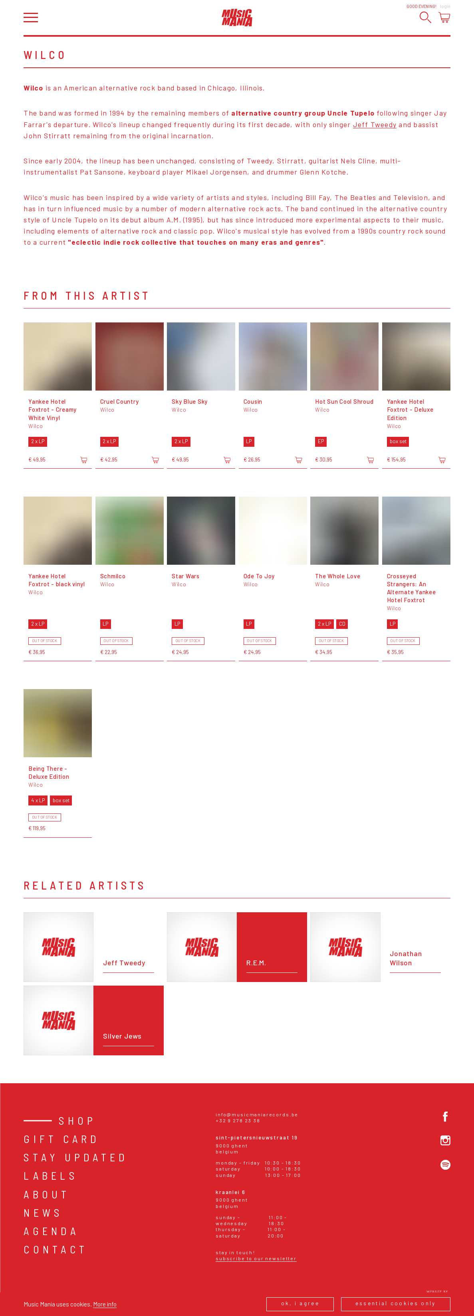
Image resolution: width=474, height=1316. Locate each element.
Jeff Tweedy (375, 124)
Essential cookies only (395, 1303)
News (43, 1212)
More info (105, 1304)
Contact (56, 1249)
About (47, 1194)
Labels (50, 1175)
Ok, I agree (300, 1303)
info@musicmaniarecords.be (257, 1114)
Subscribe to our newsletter (256, 1258)
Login (445, 6)
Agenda (51, 1231)
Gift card (62, 1139)
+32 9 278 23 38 (238, 1120)
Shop (77, 1120)
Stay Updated (76, 1157)
